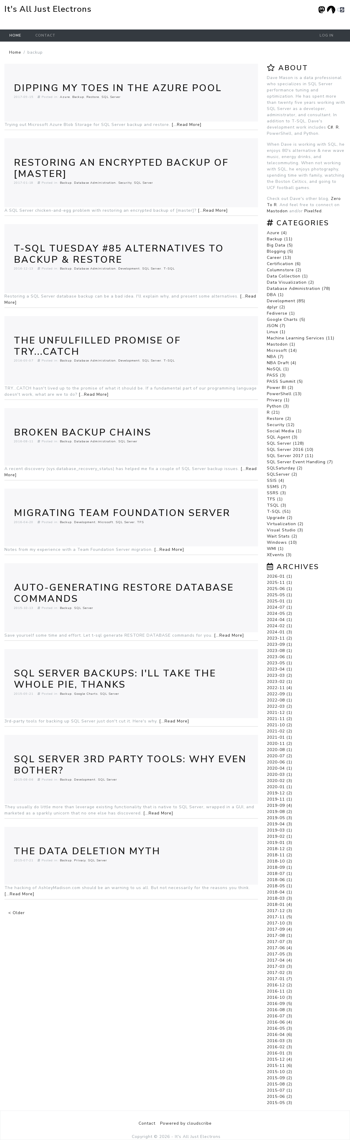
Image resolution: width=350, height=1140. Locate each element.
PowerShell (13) (284, 394)
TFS (140, 522)
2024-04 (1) (279, 619)
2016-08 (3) (279, 1010)
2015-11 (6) (279, 1065)
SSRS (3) (276, 493)
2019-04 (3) (279, 824)
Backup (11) (280, 239)
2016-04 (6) (279, 1034)
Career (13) (279, 257)
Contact (45, 35)
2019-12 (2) (279, 793)
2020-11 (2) (279, 743)
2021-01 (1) (279, 737)
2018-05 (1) (279, 886)
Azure (65, 97)
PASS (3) (276, 375)
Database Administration (95, 182)
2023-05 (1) (279, 663)
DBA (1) (275, 295)
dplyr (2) (276, 307)
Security (125, 182)
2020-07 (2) (279, 756)
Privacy (80, 860)
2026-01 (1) (279, 576)
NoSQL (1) (278, 369)
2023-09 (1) (279, 644)
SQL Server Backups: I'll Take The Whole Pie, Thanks (115, 679)
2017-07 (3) (279, 941)
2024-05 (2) (279, 613)
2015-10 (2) (279, 1072)
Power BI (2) (280, 387)
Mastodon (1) (281, 344)
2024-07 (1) (279, 607)
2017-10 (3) (279, 923)
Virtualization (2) (285, 524)
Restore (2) (279, 418)
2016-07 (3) (279, 1016)
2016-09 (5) (279, 1003)
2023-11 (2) (279, 638)
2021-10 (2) (279, 725)
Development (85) (286, 301)
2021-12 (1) (279, 712)
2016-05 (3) (279, 1028)
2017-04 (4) (279, 960)
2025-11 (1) (279, 582)
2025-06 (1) (279, 589)
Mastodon (277, 211)
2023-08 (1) (279, 650)
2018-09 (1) (279, 867)
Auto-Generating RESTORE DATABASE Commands (124, 593)
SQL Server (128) (285, 443)
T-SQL (169, 268)
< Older (16, 913)
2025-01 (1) (279, 601)
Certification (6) (284, 264)
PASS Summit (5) (285, 381)
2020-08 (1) (279, 750)
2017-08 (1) (279, 935)
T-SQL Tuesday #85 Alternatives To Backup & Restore (119, 254)
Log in (326, 35)
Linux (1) (276, 332)
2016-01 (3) (279, 1053)
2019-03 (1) (279, 830)
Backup (78, 97)
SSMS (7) (277, 486)
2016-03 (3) (279, 1041)
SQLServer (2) (282, 474)
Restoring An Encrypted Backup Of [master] (121, 168)
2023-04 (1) (279, 669)
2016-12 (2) (279, 985)
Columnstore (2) (284, 270)
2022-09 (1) (279, 694)
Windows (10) (282, 542)
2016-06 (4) (279, 1022)
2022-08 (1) (279, 700)
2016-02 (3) (279, 1047)
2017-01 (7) (279, 979)
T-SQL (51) (279, 511)
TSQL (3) (276, 505)
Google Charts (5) (286, 319)
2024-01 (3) (279, 632)
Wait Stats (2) (282, 536)
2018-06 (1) (279, 880)
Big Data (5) (280, 245)
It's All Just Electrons (47, 9)
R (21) (273, 412)
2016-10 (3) (279, 997)
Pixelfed (313, 211)
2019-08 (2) (279, 811)
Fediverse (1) (281, 313)
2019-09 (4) (279, 805)
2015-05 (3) (279, 1102)
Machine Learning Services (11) (300, 338)
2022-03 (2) (279, 706)
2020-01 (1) (279, 787)
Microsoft (105, 522)
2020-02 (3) (279, 780)
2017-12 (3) (279, 911)
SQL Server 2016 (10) (290, 449)
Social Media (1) (284, 431)
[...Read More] (187, 124)
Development (129, 268)
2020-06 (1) (279, 762)
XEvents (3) (279, 555)
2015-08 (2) (279, 1084)
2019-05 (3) (279, 818)
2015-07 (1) (279, 1090)
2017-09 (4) (279, 929)
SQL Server (111, 97)
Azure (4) (277, 233)
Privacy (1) (278, 400)
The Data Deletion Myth (87, 851)
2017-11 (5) (279, 917)
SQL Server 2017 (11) (290, 456)
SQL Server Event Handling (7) (300, 462)
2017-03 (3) (279, 966)
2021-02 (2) (279, 731)
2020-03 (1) (279, 774)
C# (330, 127)
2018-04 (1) (279, 892)
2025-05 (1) (279, 595)
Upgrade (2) (280, 517)
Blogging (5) (280, 251)
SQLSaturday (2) (285, 468)
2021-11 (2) (279, 719)
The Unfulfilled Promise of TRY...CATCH (97, 346)
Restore (92, 97)
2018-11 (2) (279, 855)
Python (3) (278, 406)
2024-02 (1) (279, 626)
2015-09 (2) (279, 1078)
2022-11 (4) (279, 688)
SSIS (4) (275, 480)
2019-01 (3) (279, 842)
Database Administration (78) (298, 288)
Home (15, 35)
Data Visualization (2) (290, 282)
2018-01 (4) (279, 904)
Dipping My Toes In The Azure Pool (118, 88)
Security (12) (281, 425)
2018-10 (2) (279, 861)
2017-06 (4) (279, 948)
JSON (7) (276, 325)
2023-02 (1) (279, 681)
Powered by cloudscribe (186, 1123)
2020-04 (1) (279, 768)
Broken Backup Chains (82, 432)
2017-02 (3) (279, 972)
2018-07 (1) (279, 873)
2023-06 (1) (279, 657)
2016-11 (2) (279, 991)
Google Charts (86, 693)
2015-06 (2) (279, 1096)
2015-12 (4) (279, 1059)
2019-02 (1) (279, 836)
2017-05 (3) (279, 954)
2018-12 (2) (279, 849)
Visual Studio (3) (285, 530)
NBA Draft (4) (281, 363)
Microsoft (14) (282, 350)
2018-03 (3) (279, 898)
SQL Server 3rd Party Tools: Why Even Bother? (130, 765)
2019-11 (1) (279, 799)
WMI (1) (275, 548)
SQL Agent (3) (282, 437)
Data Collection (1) (287, 276)
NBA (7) (275, 356)
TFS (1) (275, 499)
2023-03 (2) (279, 675)
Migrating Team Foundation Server (122, 513)
